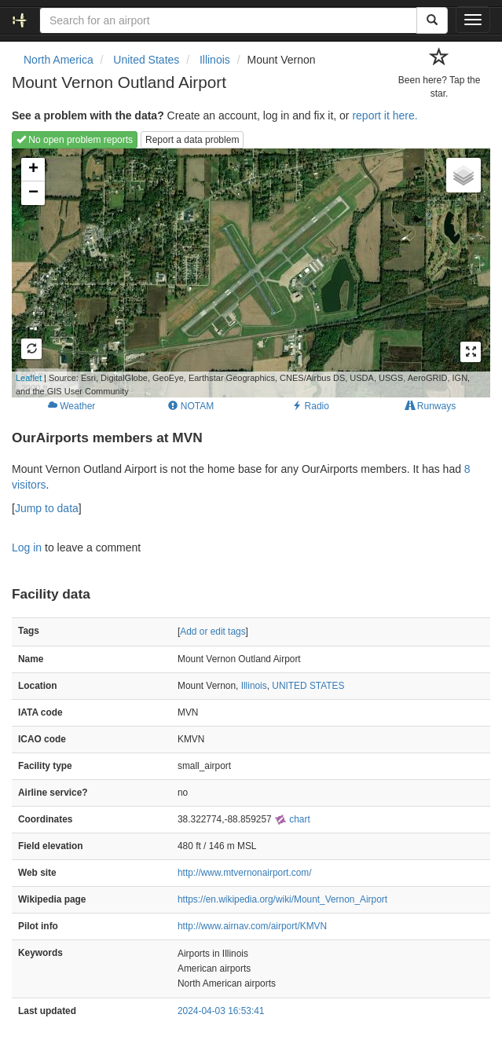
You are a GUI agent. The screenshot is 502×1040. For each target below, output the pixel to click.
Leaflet (29, 378)
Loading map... (241, 272)
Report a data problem (192, 139)
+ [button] (33, 169)
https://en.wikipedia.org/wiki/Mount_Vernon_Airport (282, 899)
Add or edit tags (212, 631)
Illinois (254, 685)
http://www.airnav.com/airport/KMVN (252, 926)
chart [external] (292, 819)
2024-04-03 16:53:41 (221, 1010)
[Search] (432, 20)
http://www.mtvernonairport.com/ (245, 872)
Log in (27, 547)
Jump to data (47, 508)
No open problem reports (74, 139)
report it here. (384, 115)
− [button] (33, 193)
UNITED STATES (308, 685)
